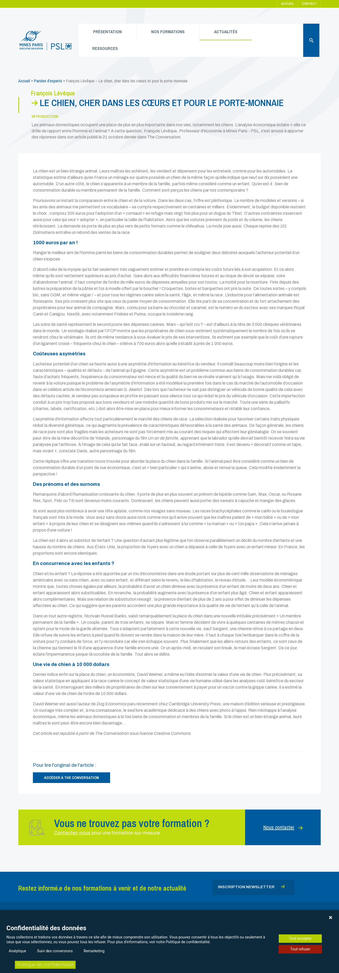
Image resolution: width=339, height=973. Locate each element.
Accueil (287, 3)
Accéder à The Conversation (71, 777)
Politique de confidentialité (45, 965)
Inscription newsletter (251, 888)
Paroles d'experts (48, 81)
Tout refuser (300, 949)
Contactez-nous (72, 833)
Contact (309, 3)
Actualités (225, 32)
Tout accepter (300, 938)
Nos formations (168, 32)
